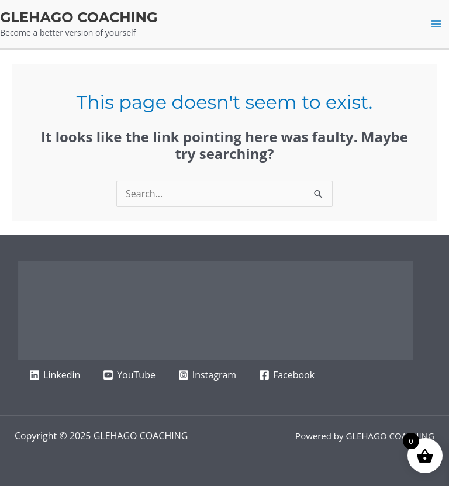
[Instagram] (207, 375)
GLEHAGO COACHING (79, 17)
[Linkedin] (55, 375)
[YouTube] (129, 375)
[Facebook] (287, 375)
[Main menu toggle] (436, 24)
